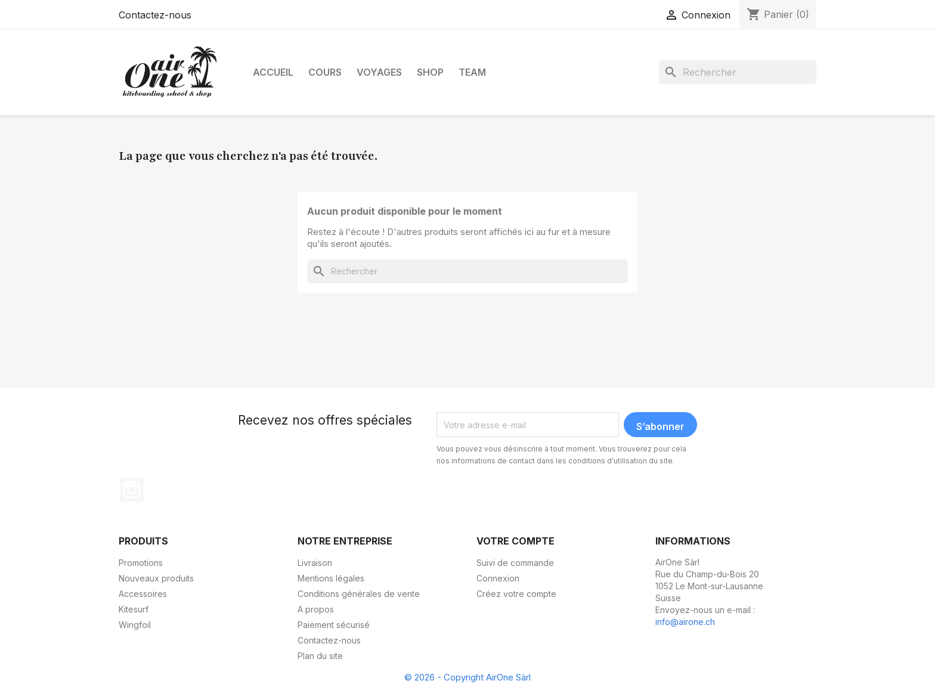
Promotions (141, 563)
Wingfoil (135, 625)
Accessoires (143, 594)
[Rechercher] (737, 72)
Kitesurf (133, 609)
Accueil (273, 72)
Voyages (379, 72)
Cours (325, 72)
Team (472, 72)
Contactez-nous (155, 15)
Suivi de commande (515, 563)
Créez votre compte (516, 594)
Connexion (497, 578)
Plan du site (320, 656)
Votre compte (515, 541)
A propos (316, 609)
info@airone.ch (685, 622)
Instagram (132, 490)
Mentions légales (331, 578)
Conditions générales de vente (359, 594)
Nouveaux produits (156, 578)
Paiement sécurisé (334, 625)
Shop (430, 72)
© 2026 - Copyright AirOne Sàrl (467, 677)
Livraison (315, 563)
